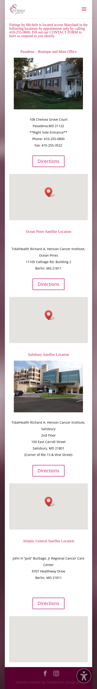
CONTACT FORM (64, 32)
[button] (50, 192)
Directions (48, 161)
